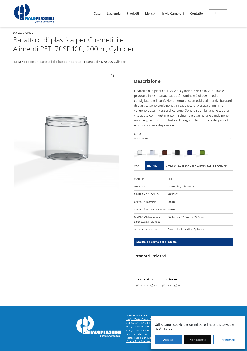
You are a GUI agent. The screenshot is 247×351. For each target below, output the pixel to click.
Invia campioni (173, 13)
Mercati (150, 13)
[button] (112, 75)
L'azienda (114, 13)
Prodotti (133, 13)
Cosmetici (174, 186)
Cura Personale (185, 166)
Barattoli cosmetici (84, 62)
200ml (172, 202)
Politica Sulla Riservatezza (140, 341)
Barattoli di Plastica (53, 62)
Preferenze (227, 340)
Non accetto (198, 340)
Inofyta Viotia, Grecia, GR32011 (142, 319)
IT (215, 13)
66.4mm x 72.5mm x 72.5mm (186, 217)
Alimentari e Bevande (212, 166)
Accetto (168, 340)
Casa (97, 13)
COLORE (139, 133)
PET (170, 179)
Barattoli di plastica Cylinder (186, 229)
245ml (172, 209)
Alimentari (188, 186)
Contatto (196, 13)
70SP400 (173, 194)
